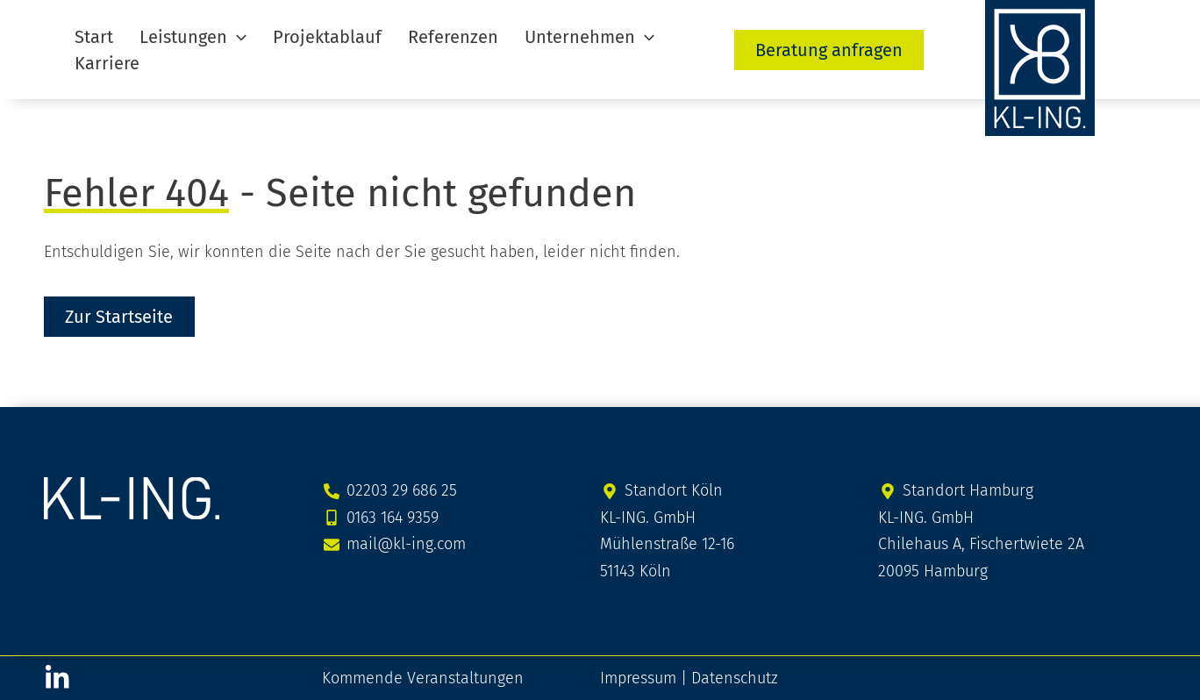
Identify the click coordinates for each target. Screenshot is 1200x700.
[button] (180, 49)
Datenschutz (734, 677)
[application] (223, 49)
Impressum (638, 677)
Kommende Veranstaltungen (423, 677)
